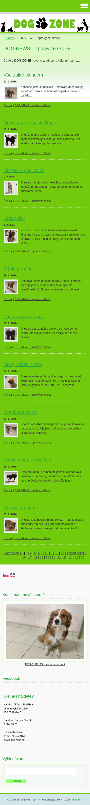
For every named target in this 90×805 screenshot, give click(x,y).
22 (59, 557)
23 (65, 557)
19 (41, 557)
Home (10, 38)
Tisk (37, 799)
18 (35, 557)
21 (53, 557)
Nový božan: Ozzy (23, 364)
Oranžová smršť (20, 412)
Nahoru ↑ (77, 799)
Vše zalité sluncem (23, 74)
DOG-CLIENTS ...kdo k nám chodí (45, 664)
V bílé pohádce (19, 268)
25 (76, 557)
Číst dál (8, 105)
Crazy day (14, 218)
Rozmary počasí (21, 507)
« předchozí (11, 553)
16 (24, 557)
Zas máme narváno (24, 316)
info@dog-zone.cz (14, 739)
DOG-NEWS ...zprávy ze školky (32, 105)
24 (70, 557)
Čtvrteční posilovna (24, 170)
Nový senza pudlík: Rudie (30, 122)
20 (47, 557)
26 (82, 557)
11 (62, 553)
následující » (77, 553)
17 (30, 557)
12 (68, 553)
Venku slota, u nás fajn (27, 460)
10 (56, 553)
